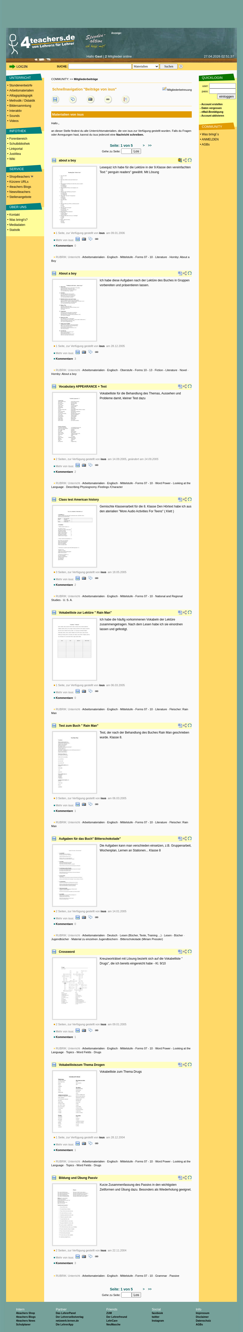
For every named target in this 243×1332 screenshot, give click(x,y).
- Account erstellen (211, 104)
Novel (183, 370)
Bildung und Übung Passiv (78, 1178)
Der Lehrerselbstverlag (69, 1317)
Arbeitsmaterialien (21, 90)
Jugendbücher (60, 939)
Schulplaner (23, 1324)
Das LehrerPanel (66, 1313)
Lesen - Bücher (173, 935)
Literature (161, 257)
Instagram (158, 1320)
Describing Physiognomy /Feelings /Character (94, 486)
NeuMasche (113, 1324)
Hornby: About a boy (64, 373)
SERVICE (16, 169)
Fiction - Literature (166, 370)
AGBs (199, 1324)
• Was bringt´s (209, 134)
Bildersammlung (20, 105)
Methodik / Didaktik (22, 100)
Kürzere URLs (18, 182)
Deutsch (112, 935)
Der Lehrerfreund (116, 1317)
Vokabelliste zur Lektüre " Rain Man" (85, 612)
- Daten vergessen (211, 108)
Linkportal (16, 149)
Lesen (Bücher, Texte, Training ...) (141, 935)
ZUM (109, 1313)
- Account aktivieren (212, 115)
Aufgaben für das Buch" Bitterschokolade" (90, 839)
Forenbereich (18, 138)
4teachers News (25, 1320)
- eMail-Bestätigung (211, 112)
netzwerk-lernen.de (67, 1320)
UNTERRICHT (20, 78)
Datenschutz (203, 1320)
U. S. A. (67, 599)
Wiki (12, 159)
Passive (174, 1275)
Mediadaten (17, 225)
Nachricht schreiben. (130, 134)
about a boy (67, 160)
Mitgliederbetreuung (179, 89)
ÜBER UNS (17, 207)
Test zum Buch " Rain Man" (78, 725)
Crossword (67, 952)
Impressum (202, 1313)
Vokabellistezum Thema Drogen (82, 1065)
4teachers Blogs (20, 187)
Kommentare (64, 245)
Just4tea (15, 154)
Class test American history (79, 499)
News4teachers (19, 192)
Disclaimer (202, 1317)
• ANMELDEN (209, 139)
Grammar (161, 1275)
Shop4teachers (21, 176)
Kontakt (14, 214)
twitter (155, 1317)
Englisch (112, 257)
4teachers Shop (25, 1313)
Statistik (14, 230)
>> (149, 145)
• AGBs (204, 144)
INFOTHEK (17, 131)
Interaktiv (15, 111)
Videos (14, 121)
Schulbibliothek (19, 143)
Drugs (97, 1052)
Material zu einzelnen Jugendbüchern (95, 939)
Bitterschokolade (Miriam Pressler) (141, 939)
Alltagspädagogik (20, 95)
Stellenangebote (20, 197)
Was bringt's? (18, 220)
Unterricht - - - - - (123, 1275)
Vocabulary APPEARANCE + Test (83, 386)
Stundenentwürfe (20, 85)
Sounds (14, 116)
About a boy (67, 273)
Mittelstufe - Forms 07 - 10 (136, 257)
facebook (157, 1313)
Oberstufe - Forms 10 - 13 (136, 370)
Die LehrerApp (64, 1324)
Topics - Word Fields (78, 1052)
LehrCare (111, 1320)
